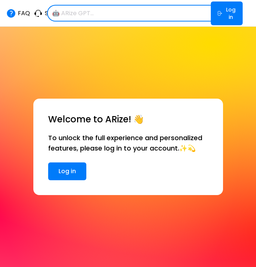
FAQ (18, 13)
